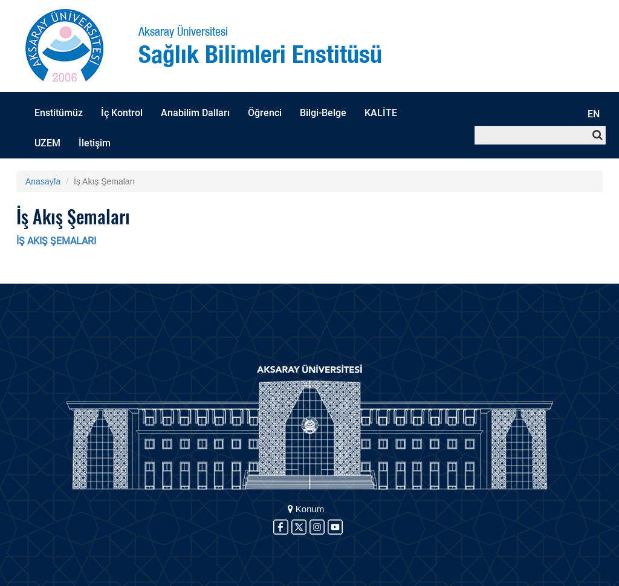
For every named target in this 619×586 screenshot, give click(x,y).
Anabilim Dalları (195, 113)
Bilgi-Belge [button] (323, 113)
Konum (306, 509)
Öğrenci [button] (265, 113)
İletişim (95, 143)
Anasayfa (42, 181)
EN (594, 114)
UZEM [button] (47, 143)
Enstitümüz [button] (58, 113)
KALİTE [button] (381, 113)
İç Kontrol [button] (122, 113)
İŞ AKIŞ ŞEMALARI (56, 241)
